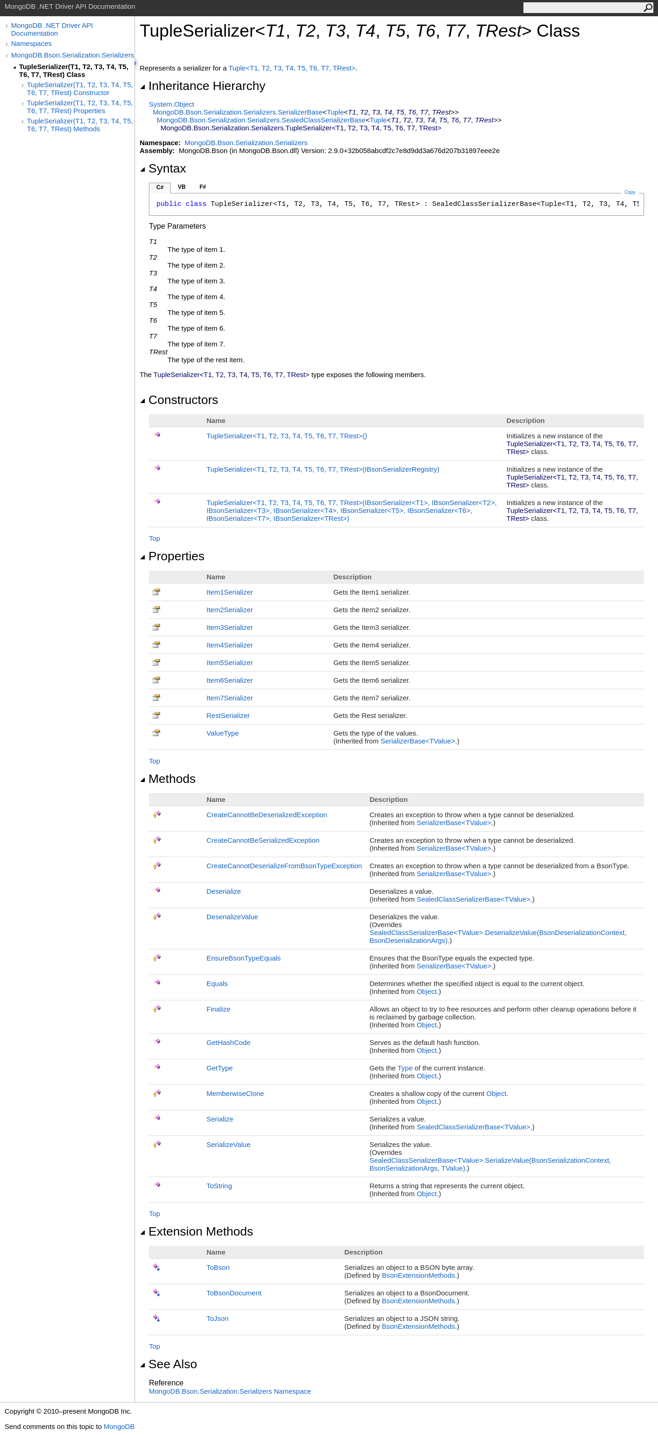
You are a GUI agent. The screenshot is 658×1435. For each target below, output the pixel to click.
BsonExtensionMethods (418, 1275)
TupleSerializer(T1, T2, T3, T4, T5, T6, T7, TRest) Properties (80, 107)
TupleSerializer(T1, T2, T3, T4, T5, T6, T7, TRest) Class (74, 70)
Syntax (163, 168)
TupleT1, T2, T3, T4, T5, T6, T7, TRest (291, 68)
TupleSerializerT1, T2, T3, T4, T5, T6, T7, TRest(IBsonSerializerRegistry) (322, 469)
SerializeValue (228, 1144)
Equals (217, 983)
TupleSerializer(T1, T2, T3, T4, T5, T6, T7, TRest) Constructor (80, 88)
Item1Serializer (229, 592)
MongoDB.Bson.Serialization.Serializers (72, 55)
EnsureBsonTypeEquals (243, 958)
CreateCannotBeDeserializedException (266, 815)
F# (203, 187)
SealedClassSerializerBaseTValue (473, 899)
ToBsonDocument (233, 1293)
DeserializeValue (232, 917)
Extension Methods (196, 1231)
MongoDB (119, 1426)
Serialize (219, 1119)
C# (159, 187)
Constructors (179, 400)
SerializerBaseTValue (418, 741)
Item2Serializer (229, 610)
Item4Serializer (229, 645)
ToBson (218, 1267)
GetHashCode (228, 1042)
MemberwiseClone (235, 1093)
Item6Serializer (229, 680)
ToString (219, 1186)
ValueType (222, 733)
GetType (219, 1068)
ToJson (217, 1318)
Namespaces (31, 43)
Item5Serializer (229, 662)
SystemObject (171, 104)
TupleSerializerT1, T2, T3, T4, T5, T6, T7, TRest (286, 436)
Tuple (335, 112)
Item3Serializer (229, 627)
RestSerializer (228, 715)
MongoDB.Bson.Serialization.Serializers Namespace (230, 1391)
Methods (168, 779)
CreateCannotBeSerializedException (262, 840)
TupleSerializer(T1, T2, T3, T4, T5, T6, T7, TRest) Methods (80, 125)
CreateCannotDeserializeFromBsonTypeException (284, 866)
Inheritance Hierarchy (202, 86)
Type (405, 1068)
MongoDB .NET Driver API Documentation (52, 29)
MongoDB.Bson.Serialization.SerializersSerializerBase (238, 112)
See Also (168, 1364)
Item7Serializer (229, 698)
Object (427, 991)
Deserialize (223, 891)
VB (182, 187)
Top (154, 538)
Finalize (218, 1009)
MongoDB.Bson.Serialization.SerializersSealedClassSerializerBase (261, 120)
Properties (172, 556)
